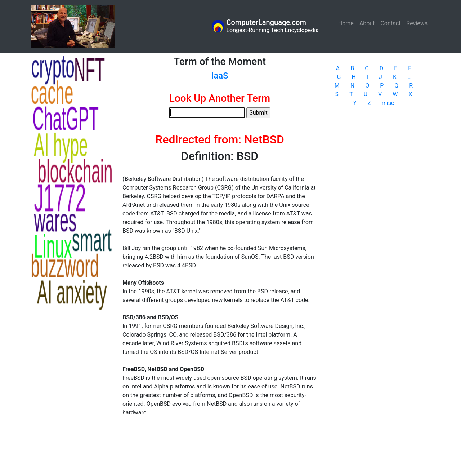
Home (347, 23)
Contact (390, 23)
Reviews (417, 23)
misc (388, 102)
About (367, 23)
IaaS (219, 76)
